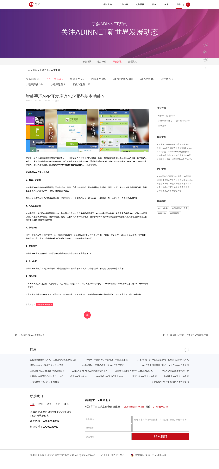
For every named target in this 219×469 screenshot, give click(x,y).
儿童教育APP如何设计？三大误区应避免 (133, 371)
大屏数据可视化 (165, 121)
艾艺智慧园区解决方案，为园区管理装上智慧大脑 (53, 360)
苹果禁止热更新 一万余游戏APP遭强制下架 (185, 335)
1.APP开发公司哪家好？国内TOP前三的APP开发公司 (180, 176)
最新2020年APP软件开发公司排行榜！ (47, 365)
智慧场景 (86, 61)
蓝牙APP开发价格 (78, 376)
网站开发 (99, 79)
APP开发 (55, 79)
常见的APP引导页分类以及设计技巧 (46, 376)
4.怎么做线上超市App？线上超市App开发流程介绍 (178, 155)
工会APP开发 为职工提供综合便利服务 (90, 371)
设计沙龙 (132, 61)
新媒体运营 (82, 84)
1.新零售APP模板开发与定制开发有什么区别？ (177, 144)
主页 (28, 70)
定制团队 (140, 4)
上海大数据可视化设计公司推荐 (44, 382)
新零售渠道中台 (183, 121)
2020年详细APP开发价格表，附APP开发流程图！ (103, 365)
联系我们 (160, 436)
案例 (154, 4)
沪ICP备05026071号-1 (112, 455)
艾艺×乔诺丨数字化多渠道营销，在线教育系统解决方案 (163, 360)
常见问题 (33, 79)
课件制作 (167, 79)
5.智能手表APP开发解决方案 (169, 191)
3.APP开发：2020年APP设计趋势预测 (173, 152)
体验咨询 (107, 4)
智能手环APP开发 (44, 304)
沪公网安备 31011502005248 (148, 455)
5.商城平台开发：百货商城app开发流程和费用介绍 (178, 159)
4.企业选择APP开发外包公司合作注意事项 (175, 187)
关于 (166, 4)
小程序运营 (58, 84)
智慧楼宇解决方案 (180, 208)
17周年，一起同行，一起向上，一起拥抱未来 (107, 360)
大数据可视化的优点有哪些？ (27, 335)
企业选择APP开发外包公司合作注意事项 (170, 382)
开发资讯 (117, 61)
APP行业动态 (123, 79)
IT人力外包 (163, 208)
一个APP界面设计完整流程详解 (174, 371)
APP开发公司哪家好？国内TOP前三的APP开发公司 (165, 365)
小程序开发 (35, 84)
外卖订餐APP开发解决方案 (144, 376)
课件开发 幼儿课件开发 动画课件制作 (47, 371)
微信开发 (77, 79)
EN (188, 4)
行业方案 (124, 4)
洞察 (179, 4)
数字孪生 (101, 61)
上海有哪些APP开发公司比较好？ (109, 376)
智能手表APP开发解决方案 (176, 376)
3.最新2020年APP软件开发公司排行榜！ (174, 184)
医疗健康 (162, 126)
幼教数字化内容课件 (167, 116)
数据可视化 (175, 213)
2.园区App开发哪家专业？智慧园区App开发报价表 (178, 148)
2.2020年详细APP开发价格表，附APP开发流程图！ (179, 180)
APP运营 (147, 79)
